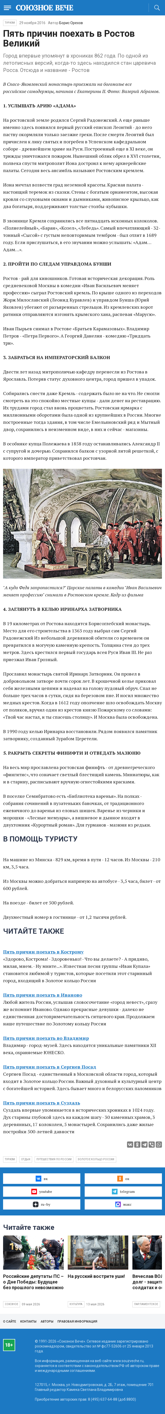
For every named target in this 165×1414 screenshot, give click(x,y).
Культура (76, 1304)
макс (123, 1204)
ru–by (41, 1204)
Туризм (10, 22)
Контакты (28, 1321)
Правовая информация (77, 1321)
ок (123, 1178)
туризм (10, 1159)
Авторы (47, 1321)
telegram (123, 1191)
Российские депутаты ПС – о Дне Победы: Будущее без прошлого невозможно (33, 1281)
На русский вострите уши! (96, 1276)
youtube (41, 1191)
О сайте (9, 1321)
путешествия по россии (54, 1159)
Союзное (11, 1304)
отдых (25, 1159)
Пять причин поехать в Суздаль (41, 1103)
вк (42, 1178)
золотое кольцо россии (96, 1159)
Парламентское (146, 1304)
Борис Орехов (71, 23)
